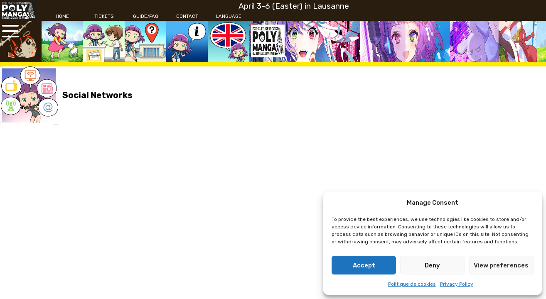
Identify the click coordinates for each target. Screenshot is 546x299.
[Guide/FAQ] (145, 16)
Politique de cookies (412, 284)
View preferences (501, 265)
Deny (432, 265)
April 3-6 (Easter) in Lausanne (294, 6)
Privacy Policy (456, 284)
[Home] (62, 16)
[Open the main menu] (10, 31)
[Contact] (187, 16)
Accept (364, 265)
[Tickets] (104, 16)
